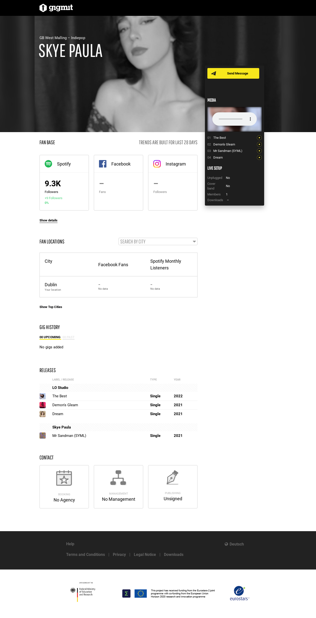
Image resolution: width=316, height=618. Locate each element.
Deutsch (237, 544)
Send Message (237, 73)
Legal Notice (145, 554)
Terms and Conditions (85, 554)
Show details (49, 220)
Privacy (119, 554)
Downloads (173, 554)
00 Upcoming (50, 337)
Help (70, 544)
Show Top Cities (51, 307)
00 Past (68, 337)
